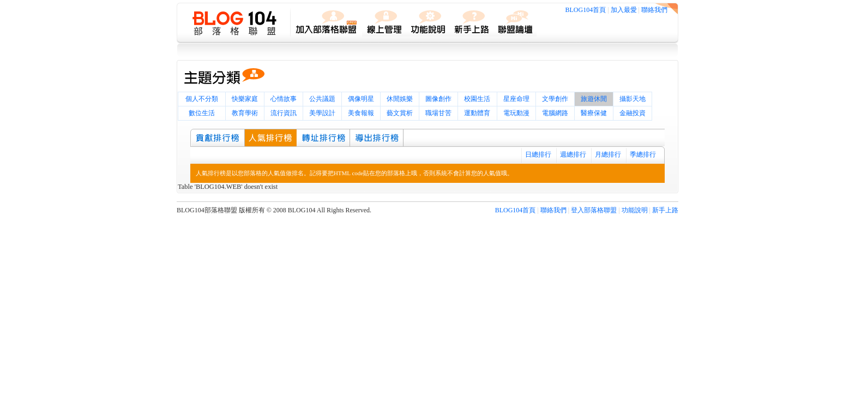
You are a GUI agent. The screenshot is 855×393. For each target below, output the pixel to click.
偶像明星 (361, 99)
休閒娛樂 (400, 99)
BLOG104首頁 (585, 10)
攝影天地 (632, 99)
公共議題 (322, 99)
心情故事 (283, 99)
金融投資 (632, 113)
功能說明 (635, 210)
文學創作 (555, 99)
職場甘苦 (438, 113)
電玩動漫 (516, 113)
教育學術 (245, 113)
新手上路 (665, 210)
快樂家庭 (245, 99)
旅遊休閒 (594, 99)
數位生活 (202, 113)
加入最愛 (624, 10)
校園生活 (477, 99)
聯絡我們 (654, 10)
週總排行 (573, 154)
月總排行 (608, 154)
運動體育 (477, 113)
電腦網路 (555, 113)
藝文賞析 (400, 113)
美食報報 (361, 113)
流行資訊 (283, 113)
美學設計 (322, 113)
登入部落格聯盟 (594, 210)
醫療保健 (594, 113)
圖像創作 (438, 99)
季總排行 (643, 154)
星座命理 (516, 99)
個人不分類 (201, 99)
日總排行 (538, 154)
